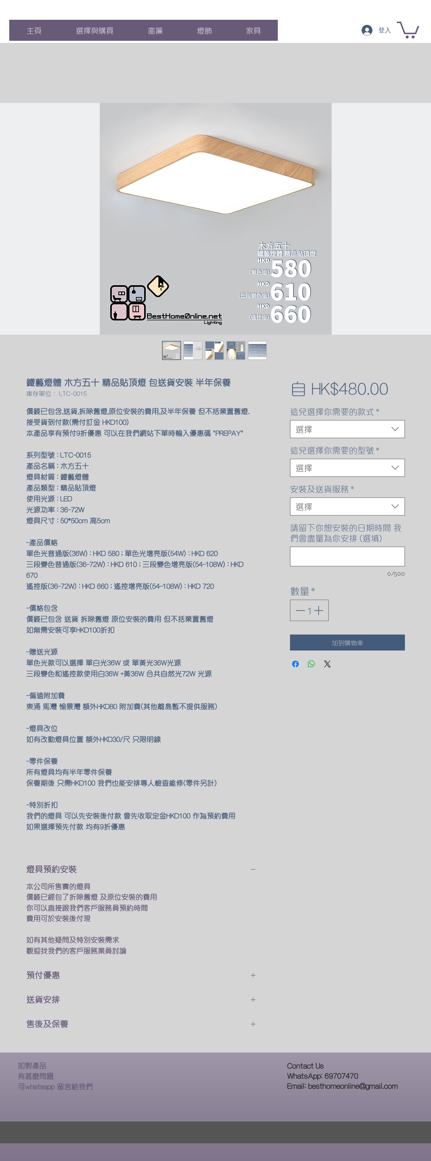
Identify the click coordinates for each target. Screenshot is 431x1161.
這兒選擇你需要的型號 (334, 450)
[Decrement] (299, 610)
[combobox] (347, 429)
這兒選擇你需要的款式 (334, 411)
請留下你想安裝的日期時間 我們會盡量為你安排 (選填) (346, 532)
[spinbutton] (309, 610)
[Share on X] (327, 664)
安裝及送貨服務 (322, 489)
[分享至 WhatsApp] (311, 664)
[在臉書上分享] (295, 664)
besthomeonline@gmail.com (353, 1085)
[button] (408, 29)
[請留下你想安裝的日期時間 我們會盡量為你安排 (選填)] (347, 556)
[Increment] (319, 610)
